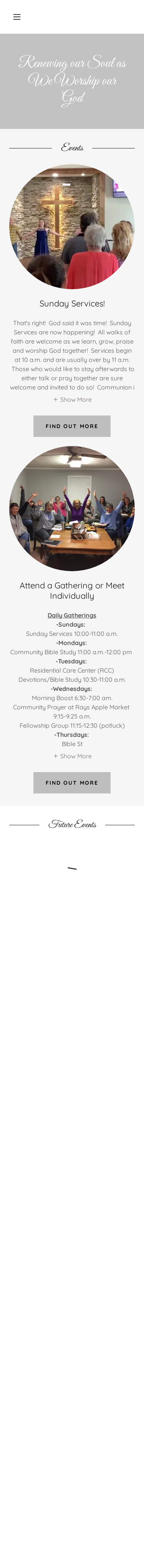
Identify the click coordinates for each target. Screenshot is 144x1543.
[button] (17, 16)
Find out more (72, 426)
